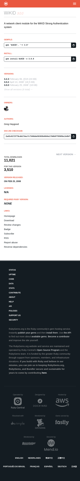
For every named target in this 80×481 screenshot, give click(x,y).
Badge (7, 229)
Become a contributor (59, 336)
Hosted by (63, 395)
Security (13, 320)
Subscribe (9, 233)
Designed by (41, 395)
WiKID (10, 12)
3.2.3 (6, 79)
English (19, 458)
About (12, 297)
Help (11, 302)
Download (9, 220)
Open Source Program (48, 350)
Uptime (12, 274)
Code (11, 279)
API (10, 306)
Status (12, 270)
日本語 (74, 467)
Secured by (52, 437)
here (44, 372)
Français (34, 467)
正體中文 (61, 458)
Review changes (12, 224)
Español (48, 467)
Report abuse (11, 242)
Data (11, 284)
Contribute (15, 293)
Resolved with (18, 416)
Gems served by (62, 416)
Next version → (66, 154)
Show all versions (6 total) (17, 89)
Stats (12, 288)
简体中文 (49, 458)
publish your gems (27, 332)
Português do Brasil (14, 467)
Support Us (15, 315)
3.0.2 (6, 82)
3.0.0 (6, 85)
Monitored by (41, 416)
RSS (6, 238)
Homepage (9, 216)
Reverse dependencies (15, 247)
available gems (39, 336)
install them (52, 332)
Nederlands (34, 458)
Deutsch (62, 467)
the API (67, 332)
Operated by (19, 396)
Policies (13, 311)
